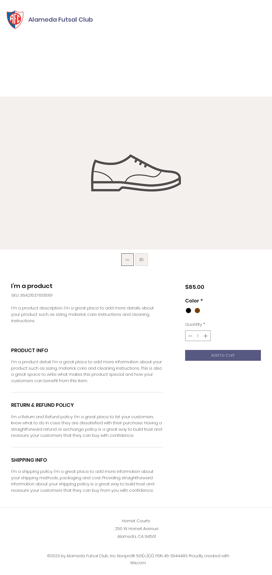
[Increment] (206, 336)
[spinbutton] (197, 336)
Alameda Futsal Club (60, 19)
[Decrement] (189, 336)
